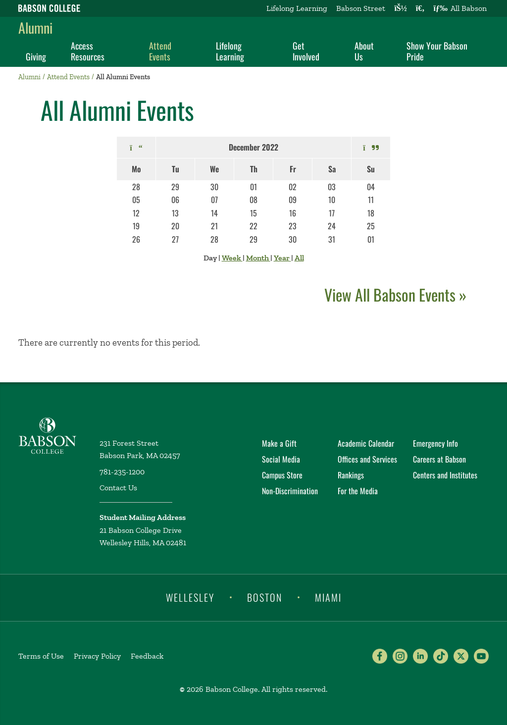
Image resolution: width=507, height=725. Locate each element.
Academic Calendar (366, 443)
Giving (36, 56)
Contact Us (118, 487)
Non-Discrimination (290, 491)
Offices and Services (367, 459)
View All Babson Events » (395, 294)
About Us (364, 51)
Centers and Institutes (445, 475)
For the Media (358, 491)
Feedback (147, 656)
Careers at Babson (439, 459)
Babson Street (360, 8)
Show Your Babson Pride (436, 51)
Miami (328, 596)
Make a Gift (279, 443)
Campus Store (282, 475)
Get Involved (306, 51)
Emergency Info (435, 443)
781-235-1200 (122, 471)
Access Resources (87, 51)
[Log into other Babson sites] (400, 8)
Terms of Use (41, 656)
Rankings (351, 475)
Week (232, 257)
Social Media (281, 459)
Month (258, 257)
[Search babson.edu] (420, 8)
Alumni (35, 27)
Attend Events (160, 51)
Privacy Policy (97, 656)
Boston (264, 596)
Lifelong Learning (296, 8)
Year (282, 257)
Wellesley (190, 596)
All (299, 257)
